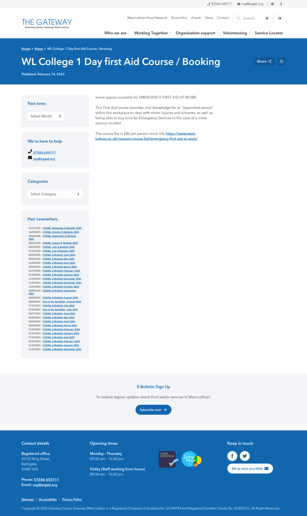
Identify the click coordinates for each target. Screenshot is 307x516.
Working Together (151, 33)
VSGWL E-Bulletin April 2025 (59, 263)
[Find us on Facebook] (232, 456)
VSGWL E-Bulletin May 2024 (59, 317)
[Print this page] (282, 61)
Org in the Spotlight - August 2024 (62, 301)
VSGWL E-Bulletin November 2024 (62, 282)
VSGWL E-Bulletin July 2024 (59, 305)
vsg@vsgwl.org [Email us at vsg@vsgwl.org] (45, 485)
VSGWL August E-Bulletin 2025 (60, 243)
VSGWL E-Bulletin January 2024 (61, 333)
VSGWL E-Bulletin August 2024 (60, 297)
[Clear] (267, 18)
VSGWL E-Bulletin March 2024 (60, 325)
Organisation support (195, 33)
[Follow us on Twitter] (245, 456)
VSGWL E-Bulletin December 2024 (62, 278)
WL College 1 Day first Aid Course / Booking (79, 49)
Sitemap (27, 499)
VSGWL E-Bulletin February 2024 (61, 329)
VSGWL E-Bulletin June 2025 (59, 255)
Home (25, 49)
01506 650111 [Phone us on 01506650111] (46, 479)
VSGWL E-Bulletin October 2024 (61, 286)
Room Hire (179, 18)
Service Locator (269, 33)
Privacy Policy (72, 499)
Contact (223, 18)
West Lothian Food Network (147, 18)
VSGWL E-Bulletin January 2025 (61, 274)
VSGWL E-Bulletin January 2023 (61, 345)
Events (196, 18)
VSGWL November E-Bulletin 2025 (62, 228)
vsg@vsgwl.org (250, 4)
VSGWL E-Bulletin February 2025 (61, 271)
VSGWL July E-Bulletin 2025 (59, 247)
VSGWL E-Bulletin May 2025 (59, 259)
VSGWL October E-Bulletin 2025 (61, 232)
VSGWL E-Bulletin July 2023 (59, 337)
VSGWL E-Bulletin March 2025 (60, 267)
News (209, 18)
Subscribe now (153, 409)
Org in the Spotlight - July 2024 (60, 309)
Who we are (115, 33)
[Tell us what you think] (250, 468)
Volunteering (235, 33)
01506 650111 (219, 4)
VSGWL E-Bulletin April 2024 (59, 321)
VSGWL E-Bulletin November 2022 (62, 349)
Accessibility (48, 499)
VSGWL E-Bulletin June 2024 (59, 313)
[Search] (279, 18)
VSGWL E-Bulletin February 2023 (61, 341)
